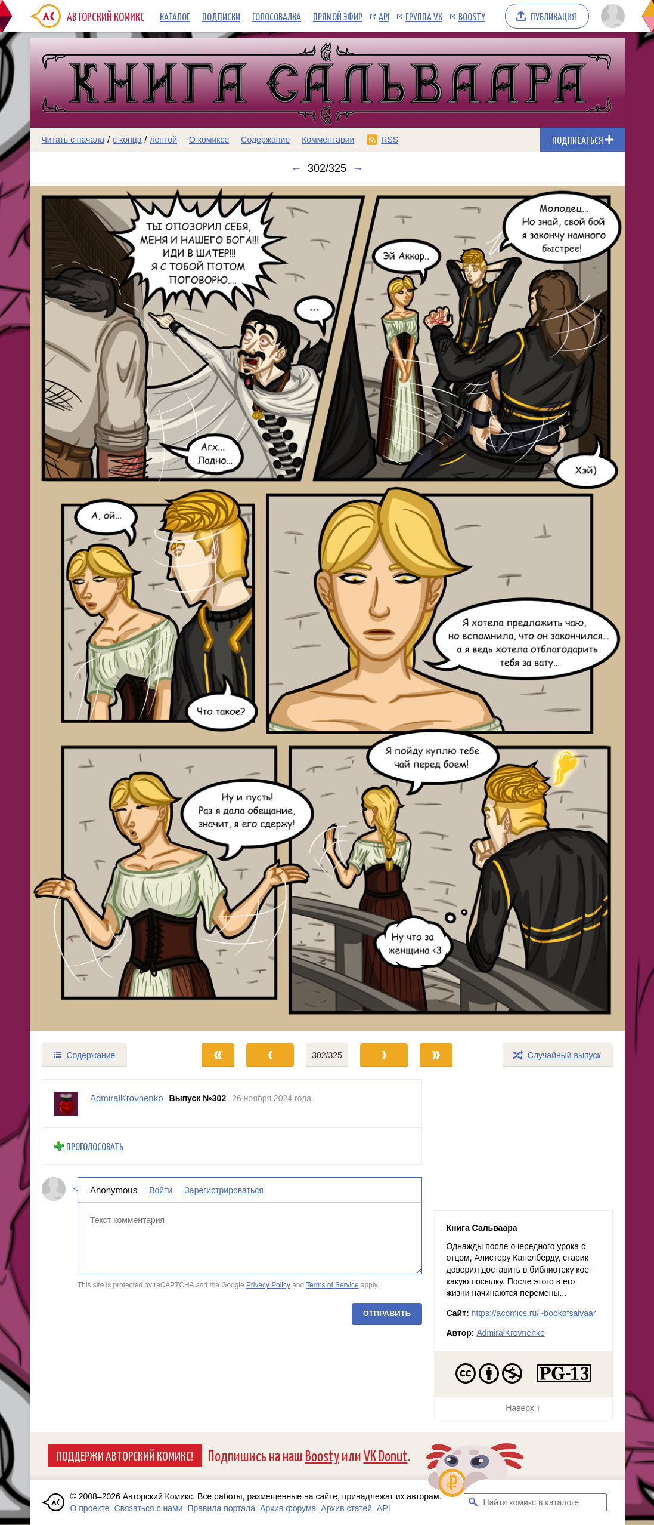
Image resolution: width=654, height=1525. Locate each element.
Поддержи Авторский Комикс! (125, 1455)
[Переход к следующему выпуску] (327, 608)
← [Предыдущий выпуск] (296, 168)
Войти (160, 1189)
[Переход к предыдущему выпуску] (104, 608)
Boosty (471, 16)
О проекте (90, 1508)
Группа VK (423, 16)
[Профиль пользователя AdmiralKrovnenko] (66, 1104)
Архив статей (346, 1508)
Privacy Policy (268, 1285)
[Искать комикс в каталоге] (472, 1502)
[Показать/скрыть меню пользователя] (611, 16)
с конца (127, 139)
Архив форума (288, 1508)
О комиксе (209, 139)
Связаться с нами (148, 1508)
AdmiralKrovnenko (510, 1333)
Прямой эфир (337, 16)
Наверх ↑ (523, 1408)
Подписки (221, 16)
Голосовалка (276, 16)
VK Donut (386, 1455)
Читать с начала (73, 139)
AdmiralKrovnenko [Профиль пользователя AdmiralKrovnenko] (126, 1098)
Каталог (175, 16)
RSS (389, 139)
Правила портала (221, 1508)
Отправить (386, 1313)
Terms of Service (332, 1285)
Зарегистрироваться (223, 1189)
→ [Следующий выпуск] (357, 168)
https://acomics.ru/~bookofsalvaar (534, 1313)
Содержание (265, 139)
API (384, 16)
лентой (163, 139)
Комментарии (328, 139)
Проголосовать (94, 1146)
